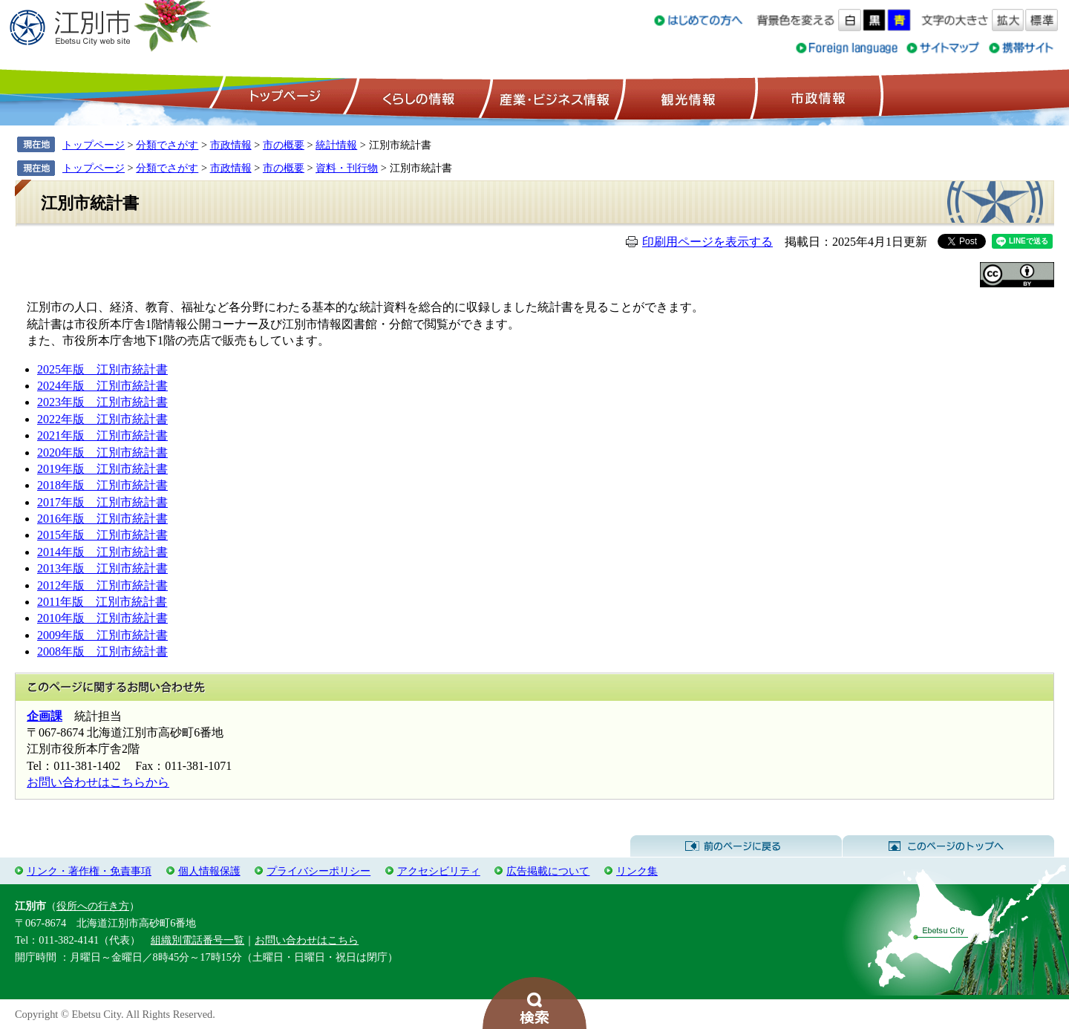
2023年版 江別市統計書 (102, 402)
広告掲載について (547, 871)
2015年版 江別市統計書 (102, 535)
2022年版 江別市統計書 (102, 419)
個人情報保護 (209, 871)
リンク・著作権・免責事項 (89, 871)
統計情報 (336, 145)
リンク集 (637, 871)
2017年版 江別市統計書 (102, 502)
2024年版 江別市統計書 (102, 385)
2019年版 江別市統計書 (102, 469)
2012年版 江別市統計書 (102, 585)
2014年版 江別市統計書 (102, 552)
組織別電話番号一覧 (197, 940)
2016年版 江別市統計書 (102, 518)
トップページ (283, 97)
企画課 (44, 716)
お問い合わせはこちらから (98, 782)
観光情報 (686, 97)
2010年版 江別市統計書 (102, 618)
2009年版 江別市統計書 (102, 635)
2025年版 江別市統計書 (102, 369)
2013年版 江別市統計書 (102, 568)
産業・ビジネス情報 (551, 97)
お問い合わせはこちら (307, 940)
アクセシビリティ (438, 871)
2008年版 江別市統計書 (102, 651)
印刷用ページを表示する (707, 241)
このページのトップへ (948, 846)
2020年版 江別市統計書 (102, 452)
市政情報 (816, 97)
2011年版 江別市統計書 (102, 601)
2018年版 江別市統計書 (102, 485)
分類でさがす (167, 145)
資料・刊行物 (347, 168)
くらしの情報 (417, 97)
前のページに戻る (736, 846)
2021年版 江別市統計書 (102, 435)
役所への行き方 (92, 906)
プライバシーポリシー (318, 871)
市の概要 (283, 145)
